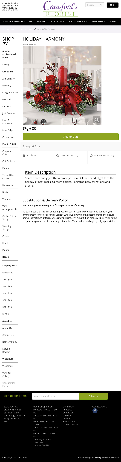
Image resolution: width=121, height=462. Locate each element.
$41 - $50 (7, 279)
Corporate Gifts (7, 153)
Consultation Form (8, 384)
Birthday (6, 85)
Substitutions (69, 421)
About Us (7, 320)
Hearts (5, 243)
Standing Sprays (6, 228)
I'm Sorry (7, 106)
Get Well (6, 99)
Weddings (8, 29)
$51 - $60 (7, 286)
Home (36, 29)
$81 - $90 (7, 307)
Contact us (68, 412)
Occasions (56, 21)
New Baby (7, 130)
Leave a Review (6, 350)
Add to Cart (70, 136)
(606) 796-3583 (9, 9)
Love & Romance (7, 122)
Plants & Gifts (77, 21)
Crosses (6, 236)
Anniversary (8, 78)
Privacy (66, 418)
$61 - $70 (7, 293)
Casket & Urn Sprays (9, 217)
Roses (113, 21)
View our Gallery (6, 374)
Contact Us (25, 29)
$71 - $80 (7, 300)
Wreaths (6, 199)
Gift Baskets (8, 161)
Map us (7, 421)
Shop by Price (9, 265)
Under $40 (7, 272)
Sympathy (97, 21)
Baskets (6, 192)
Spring (41, 21)
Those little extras (8, 176)
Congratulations (10, 92)
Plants (5, 168)
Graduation (8, 137)
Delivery (67, 415)
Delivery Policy (9, 341)
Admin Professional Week (17, 21)
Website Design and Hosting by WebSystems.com (98, 457)
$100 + (5, 314)
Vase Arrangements (9, 207)
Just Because (8, 113)
